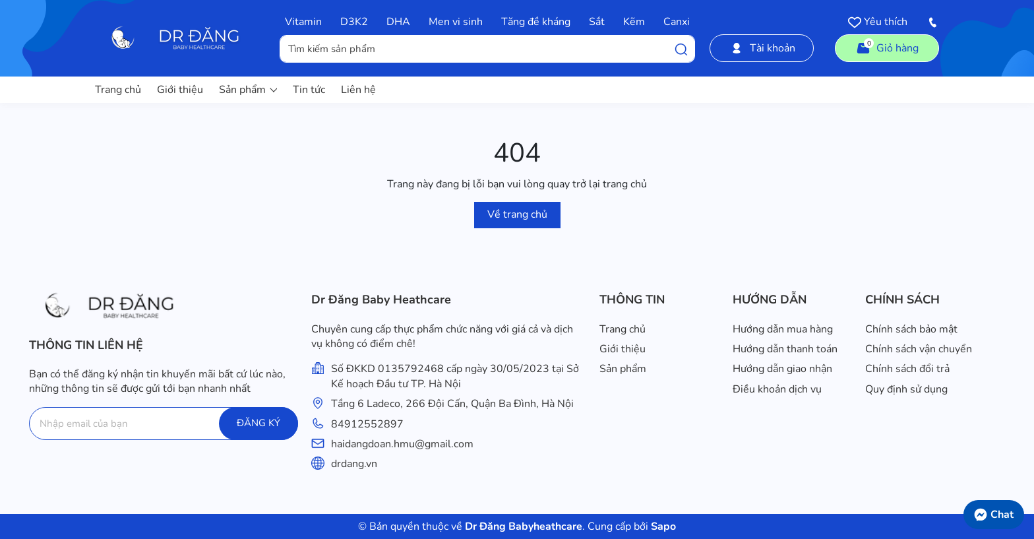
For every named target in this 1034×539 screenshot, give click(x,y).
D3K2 (354, 22)
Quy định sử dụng (906, 389)
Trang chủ (118, 89)
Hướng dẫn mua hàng (783, 329)
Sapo (662, 526)
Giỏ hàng (887, 46)
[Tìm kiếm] (681, 49)
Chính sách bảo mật (911, 329)
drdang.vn (354, 464)
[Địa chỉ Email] (163, 423)
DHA (398, 22)
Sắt (597, 22)
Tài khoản (762, 48)
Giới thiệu (180, 89)
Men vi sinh (456, 22)
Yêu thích (877, 22)
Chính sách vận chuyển (918, 349)
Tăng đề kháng (535, 22)
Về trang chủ (517, 214)
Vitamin (303, 22)
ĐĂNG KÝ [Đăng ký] (258, 422)
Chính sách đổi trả (907, 369)
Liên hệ (358, 89)
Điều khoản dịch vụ (777, 389)
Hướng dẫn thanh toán (785, 349)
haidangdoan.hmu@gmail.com (402, 444)
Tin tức (309, 89)
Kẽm (634, 22)
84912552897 (367, 424)
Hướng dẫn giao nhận (782, 369)
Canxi (676, 22)
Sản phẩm (248, 89)
